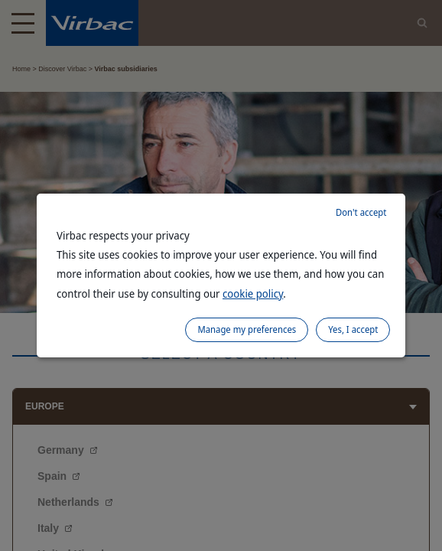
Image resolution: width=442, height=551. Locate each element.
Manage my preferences (246, 329)
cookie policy (253, 293)
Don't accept (361, 212)
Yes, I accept (353, 329)
